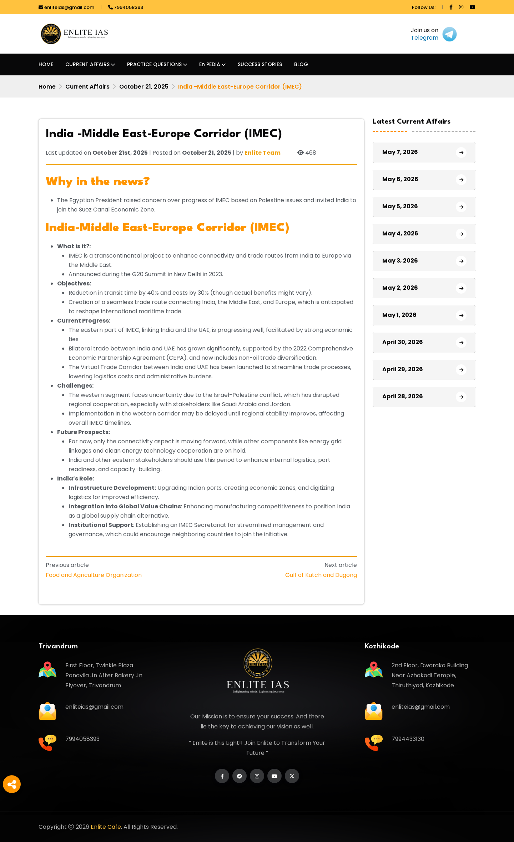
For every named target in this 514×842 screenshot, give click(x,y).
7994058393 (125, 7)
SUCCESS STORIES (260, 64)
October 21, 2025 (143, 87)
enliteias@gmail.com (66, 7)
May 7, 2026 (400, 152)
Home (47, 87)
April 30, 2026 (402, 342)
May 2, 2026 (400, 288)
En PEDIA (209, 64)
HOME (46, 64)
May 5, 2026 (400, 206)
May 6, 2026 (400, 179)
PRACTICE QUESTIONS (154, 64)
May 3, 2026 (400, 260)
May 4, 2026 (400, 233)
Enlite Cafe (106, 827)
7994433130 (408, 739)
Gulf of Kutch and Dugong (321, 575)
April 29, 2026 (402, 369)
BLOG (301, 64)
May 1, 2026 (399, 315)
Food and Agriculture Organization (94, 575)
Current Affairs (87, 87)
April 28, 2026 (402, 396)
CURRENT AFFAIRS (87, 64)
